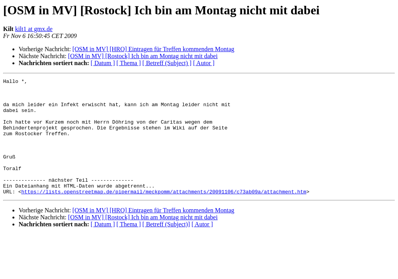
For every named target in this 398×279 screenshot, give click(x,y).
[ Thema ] (129, 63)
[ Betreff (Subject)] (166, 247)
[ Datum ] (103, 63)
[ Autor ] (204, 63)
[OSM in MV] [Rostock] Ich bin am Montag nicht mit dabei (143, 56)
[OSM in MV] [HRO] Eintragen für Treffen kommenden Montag (153, 49)
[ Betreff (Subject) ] (166, 63)
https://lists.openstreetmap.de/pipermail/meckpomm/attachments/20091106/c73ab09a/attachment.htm (163, 214)
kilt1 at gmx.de (33, 29)
